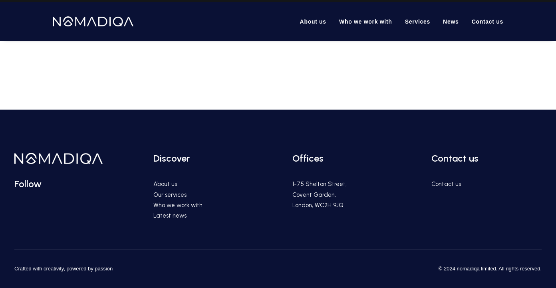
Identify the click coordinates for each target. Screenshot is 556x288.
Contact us (487, 21)
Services (417, 21)
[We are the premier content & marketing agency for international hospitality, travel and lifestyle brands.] (93, 21)
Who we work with (365, 21)
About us (313, 21)
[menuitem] (316, 21)
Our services (170, 194)
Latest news (170, 215)
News (451, 21)
